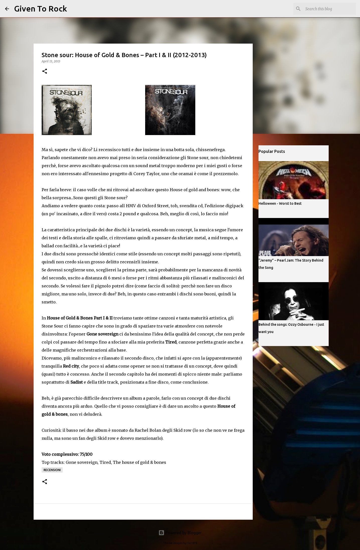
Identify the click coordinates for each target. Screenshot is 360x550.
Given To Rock (40, 8)
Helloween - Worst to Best (280, 203)
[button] (45, 71)
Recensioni (52, 470)
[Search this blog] (329, 9)
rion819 (192, 542)
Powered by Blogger (180, 532)
